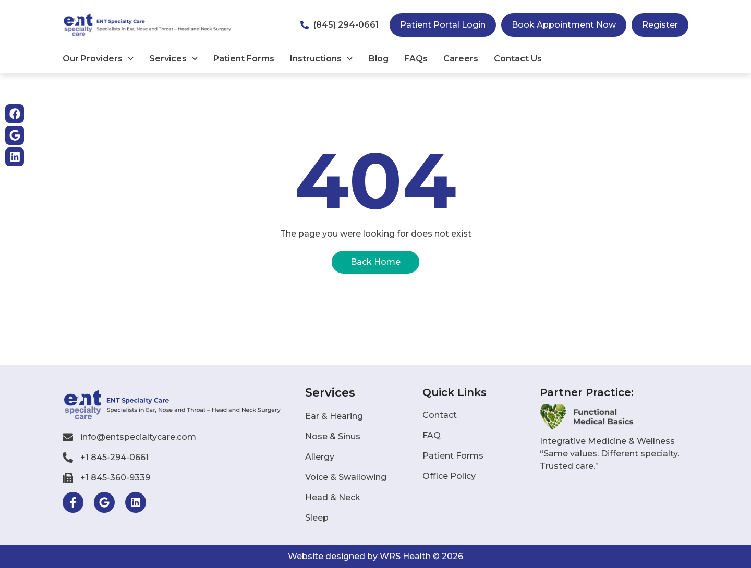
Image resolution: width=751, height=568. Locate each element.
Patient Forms (243, 59)
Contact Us (518, 59)
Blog (379, 59)
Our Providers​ (98, 59)
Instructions (321, 59)
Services (173, 59)
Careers (460, 59)
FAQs (416, 59)
